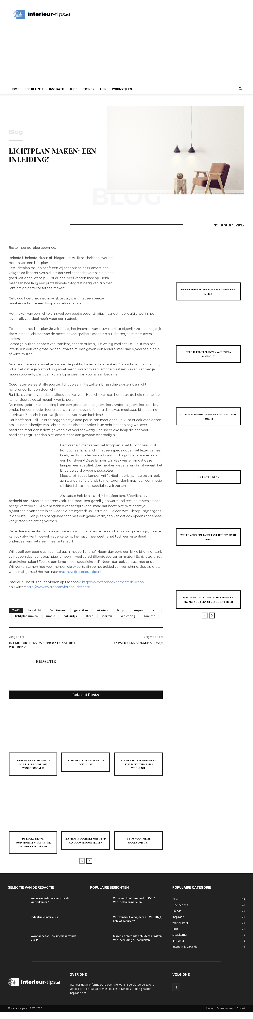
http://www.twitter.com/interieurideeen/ (58, 587)
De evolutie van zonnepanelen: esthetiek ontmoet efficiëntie (33, 847)
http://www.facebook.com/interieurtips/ (113, 582)
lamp (120, 610)
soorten (106, 616)
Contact (240, 1015)
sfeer (89, 616)
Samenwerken (225, 1015)
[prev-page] (82, 868)
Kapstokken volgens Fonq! (138, 643)
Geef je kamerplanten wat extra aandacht (208, 354)
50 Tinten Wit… (208, 477)
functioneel (58, 610)
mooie (50, 616)
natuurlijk (70, 616)
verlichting (128, 616)
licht (155, 610)
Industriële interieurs (44, 924)
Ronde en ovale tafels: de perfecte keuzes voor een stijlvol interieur (208, 601)
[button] (240, 89)
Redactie (46, 661)
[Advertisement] (126, 54)
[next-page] (89, 868)
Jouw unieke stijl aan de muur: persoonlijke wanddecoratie (33, 765)
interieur (102, 610)
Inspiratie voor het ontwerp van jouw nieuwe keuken (85, 845)
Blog (73, 89)
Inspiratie (56, 89)
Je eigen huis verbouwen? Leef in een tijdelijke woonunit (138, 765)
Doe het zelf (34, 89)
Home (15, 89)
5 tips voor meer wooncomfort (138, 844)
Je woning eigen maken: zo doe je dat (86, 762)
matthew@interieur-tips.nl (80, 572)
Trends (88, 89)
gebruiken (81, 610)
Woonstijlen (122, 89)
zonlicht (149, 616)
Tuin (103, 89)
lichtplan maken (26, 616)
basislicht (34, 610)
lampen (138, 610)
